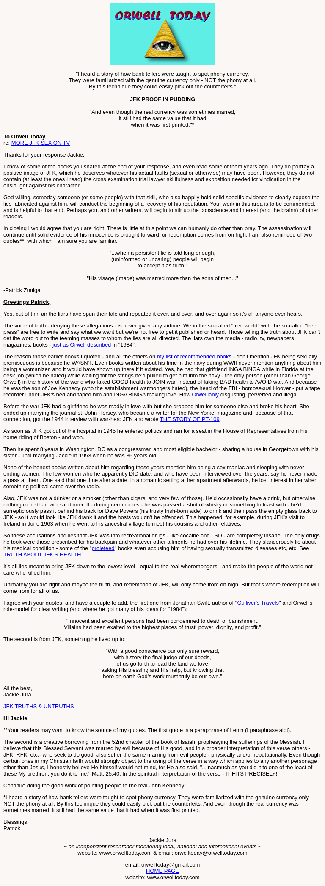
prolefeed (102, 548)
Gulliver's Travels (258, 603)
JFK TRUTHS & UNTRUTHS (38, 706)
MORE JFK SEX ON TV (40, 143)
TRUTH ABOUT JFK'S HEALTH (42, 554)
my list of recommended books (194, 356)
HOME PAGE (162, 871)
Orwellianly (205, 394)
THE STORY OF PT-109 (190, 419)
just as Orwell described (81, 344)
